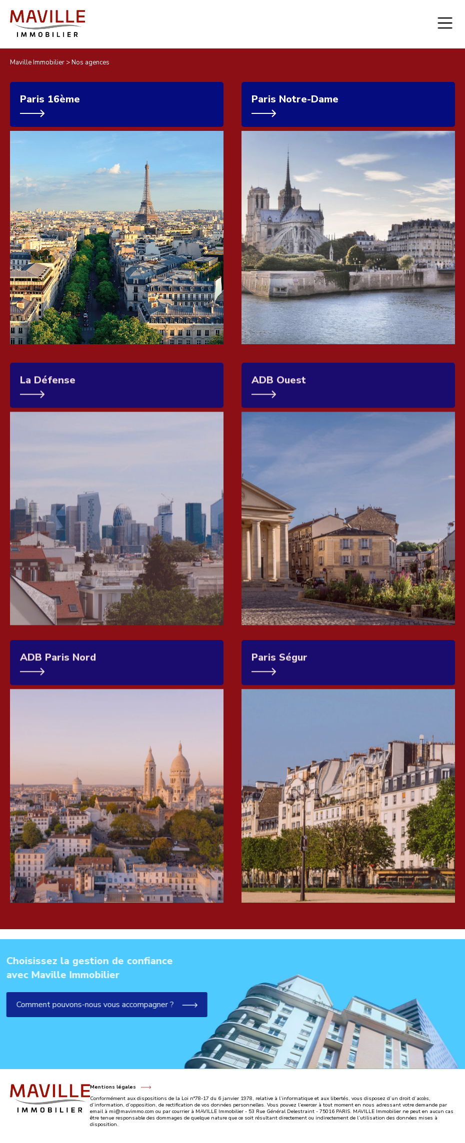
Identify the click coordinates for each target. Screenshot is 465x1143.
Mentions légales (113, 1087)
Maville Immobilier (37, 62)
